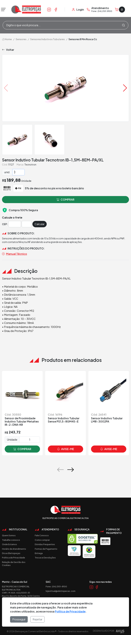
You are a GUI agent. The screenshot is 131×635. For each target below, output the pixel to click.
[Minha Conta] (78, 10)
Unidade (12, 438)
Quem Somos (9, 534)
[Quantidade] (18, 170)
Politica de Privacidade (13, 556)
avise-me (65, 448)
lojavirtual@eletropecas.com (60, 589)
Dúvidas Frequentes (45, 542)
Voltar (8, 48)
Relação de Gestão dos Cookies (13, 562)
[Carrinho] (120, 10)
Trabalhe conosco (11, 538)
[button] (125, 86)
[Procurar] (123, 25)
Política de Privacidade (70, 611)
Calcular (40, 222)
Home (7, 37)
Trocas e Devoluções (45, 556)
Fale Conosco (42, 534)
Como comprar (42, 538)
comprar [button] (65, 198)
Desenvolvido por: (108, 630)
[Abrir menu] (2, 9)
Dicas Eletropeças (11, 551)
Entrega (39, 551)
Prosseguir (19, 619)
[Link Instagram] (49, 9)
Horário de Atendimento (14, 547)
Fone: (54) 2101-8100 (56, 585)
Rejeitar (37, 619)
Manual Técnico (14, 252)
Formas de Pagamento (46, 547)
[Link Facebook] (56, 9)
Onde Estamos (9, 542)
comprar (22, 448)
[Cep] (14, 222)
